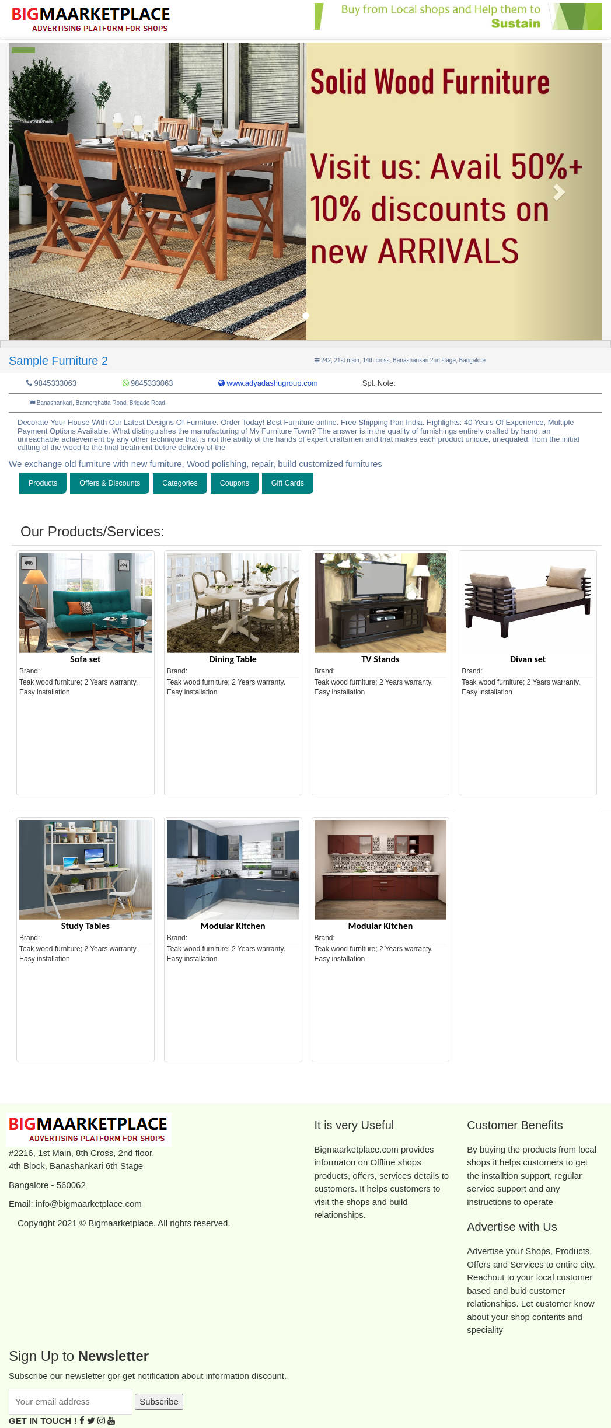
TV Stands (380, 659)
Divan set (528, 659)
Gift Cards (287, 483)
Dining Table (233, 659)
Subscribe (159, 1401)
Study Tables (85, 925)
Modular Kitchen (233, 925)
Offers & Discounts (109, 483)
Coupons (234, 483)
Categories (179, 483)
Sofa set (85, 659)
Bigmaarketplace (120, 1223)
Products (43, 483)
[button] (53, 191)
